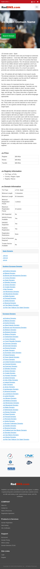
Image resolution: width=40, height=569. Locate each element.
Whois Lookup (5, 542)
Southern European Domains (12, 266)
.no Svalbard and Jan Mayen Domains (15, 430)
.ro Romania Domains (9, 419)
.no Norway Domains (9, 412)
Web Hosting (4, 525)
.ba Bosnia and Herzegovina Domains (14, 275)
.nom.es (5, 258)
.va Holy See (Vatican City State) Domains (16, 307)
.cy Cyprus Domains (9, 278)
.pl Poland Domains (9, 414)
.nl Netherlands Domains (10, 410)
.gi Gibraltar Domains (9, 282)
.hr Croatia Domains (9, 287)
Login (33, 1)
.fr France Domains (9, 359)
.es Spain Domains (9, 280)
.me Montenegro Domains (11, 291)
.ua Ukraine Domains (9, 437)
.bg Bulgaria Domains (9, 332)
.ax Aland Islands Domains (11, 325)
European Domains (9, 314)
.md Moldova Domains (10, 400)
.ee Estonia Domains (9, 348)
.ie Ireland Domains (9, 378)
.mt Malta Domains (8, 296)
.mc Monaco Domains (9, 398)
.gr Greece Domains (9, 284)
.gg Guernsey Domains (10, 366)
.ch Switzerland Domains (10, 336)
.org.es (5, 260)
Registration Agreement (7, 513)
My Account (4, 537)
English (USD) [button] (5, 1)
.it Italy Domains (8, 289)
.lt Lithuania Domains (9, 391)
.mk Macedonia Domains (10, 294)
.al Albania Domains (9, 273)
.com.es (5, 255)
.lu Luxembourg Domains (10, 394)
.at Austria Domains (9, 323)
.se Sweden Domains (9, 425)
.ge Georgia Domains (9, 364)
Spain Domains (8, 251)
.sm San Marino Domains (11, 305)
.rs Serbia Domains (9, 300)
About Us (3, 505)
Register (3, 557)
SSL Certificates (5, 528)
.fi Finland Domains (9, 355)
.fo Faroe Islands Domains (11, 357)
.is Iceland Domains (9, 382)
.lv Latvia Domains (8, 396)
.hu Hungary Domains (9, 375)
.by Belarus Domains (9, 334)
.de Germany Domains (10, 343)
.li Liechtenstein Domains (10, 389)
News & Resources (6, 510)
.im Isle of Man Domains (10, 380)
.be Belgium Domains (9, 330)
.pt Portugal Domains (9, 298)
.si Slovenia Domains (9, 303)
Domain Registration (7, 522)
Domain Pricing (5, 540)
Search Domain (8, 36)
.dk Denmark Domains (10, 346)
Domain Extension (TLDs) (8, 545)
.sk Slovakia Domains (9, 432)
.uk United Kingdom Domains (12, 362)
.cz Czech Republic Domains (12, 341)
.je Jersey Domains (9, 387)
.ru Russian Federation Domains (13, 423)
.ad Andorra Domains (9, 271)
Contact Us (4, 508)
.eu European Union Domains (12, 352)
